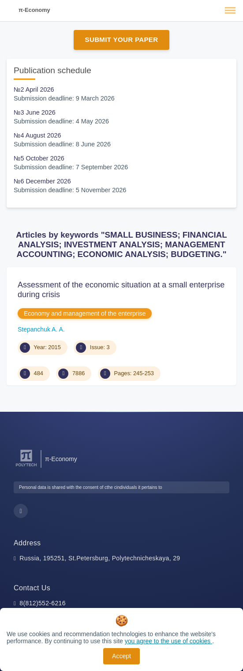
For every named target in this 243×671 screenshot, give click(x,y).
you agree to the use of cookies (168, 641)
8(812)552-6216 (42, 603)
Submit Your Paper (121, 39)
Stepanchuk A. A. (41, 329)
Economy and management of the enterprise (85, 313)
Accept (121, 656)
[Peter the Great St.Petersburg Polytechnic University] (26, 466)
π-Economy (34, 10)
